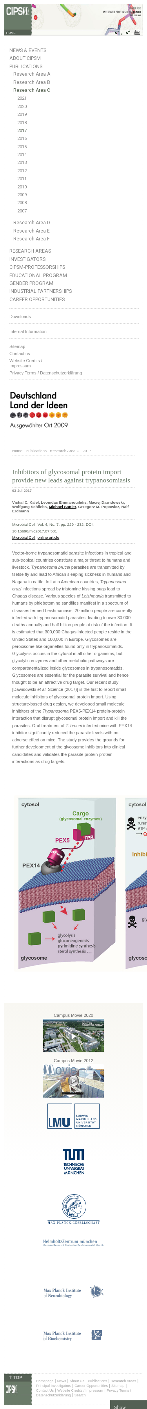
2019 (22, 114)
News (61, 1381)
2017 (22, 130)
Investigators (27, 259)
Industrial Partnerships (40, 291)
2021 (22, 98)
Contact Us (45, 1390)
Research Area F (31, 239)
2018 (22, 122)
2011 (22, 178)
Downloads (20, 316)
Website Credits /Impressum (25, 363)
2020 (22, 106)
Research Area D (31, 222)
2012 (22, 170)
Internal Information (28, 331)
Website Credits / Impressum (80, 1390)
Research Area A (31, 74)
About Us (76, 1381)
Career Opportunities (37, 299)
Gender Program (31, 283)
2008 (22, 202)
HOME (11, 33)
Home (17, 451)
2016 (22, 138)
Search (80, 1395)
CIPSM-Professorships (37, 267)
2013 (22, 162)
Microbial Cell (23, 537)
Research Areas (30, 251)
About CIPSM (25, 58)
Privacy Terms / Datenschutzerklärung (45, 372)
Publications (25, 66)
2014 (22, 154)
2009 (22, 194)
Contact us (19, 353)
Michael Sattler (62, 506)
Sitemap (17, 346)
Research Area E (31, 231)
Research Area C (31, 90)
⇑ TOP (15, 1377)
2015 (22, 146)
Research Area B (31, 82)
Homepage (45, 1381)
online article (48, 537)
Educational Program (38, 275)
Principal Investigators (53, 1386)
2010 (22, 187)
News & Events (27, 50)
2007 (22, 211)
